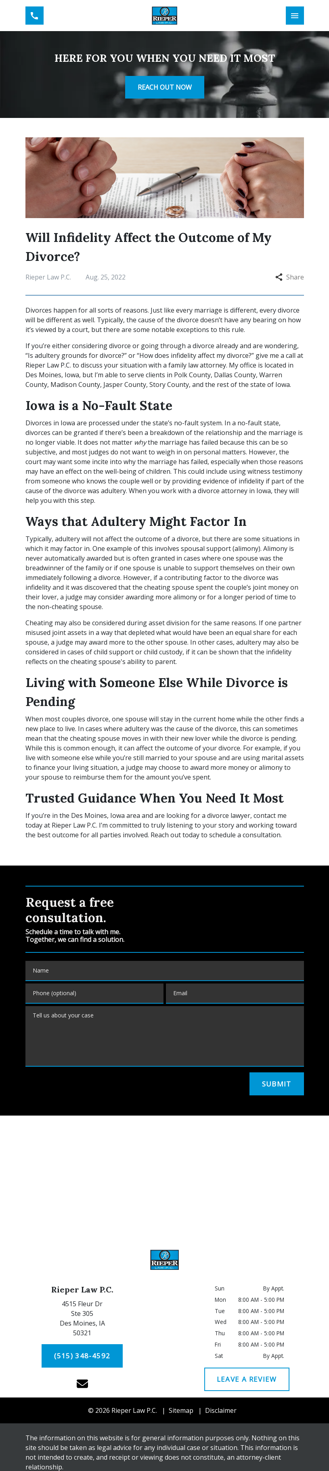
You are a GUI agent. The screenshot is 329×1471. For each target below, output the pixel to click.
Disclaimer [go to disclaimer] (221, 1410)
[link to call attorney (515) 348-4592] (34, 15)
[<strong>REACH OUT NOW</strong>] (164, 87)
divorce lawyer (228, 815)
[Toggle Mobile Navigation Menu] (295, 15)
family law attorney (197, 365)
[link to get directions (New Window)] (82, 1320)
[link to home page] (165, 15)
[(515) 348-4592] (82, 1356)
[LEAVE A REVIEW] (246, 1379)
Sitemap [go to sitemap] (181, 1410)
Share (289, 277)
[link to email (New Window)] (82, 1383)
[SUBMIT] (276, 1084)
